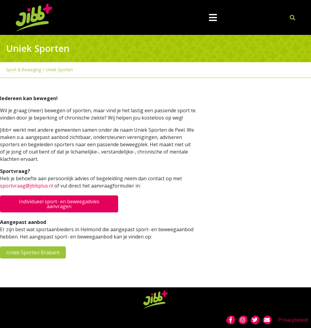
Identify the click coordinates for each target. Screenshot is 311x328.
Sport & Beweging (23, 70)
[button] (293, 17)
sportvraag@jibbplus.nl (26, 185)
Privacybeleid (293, 319)
